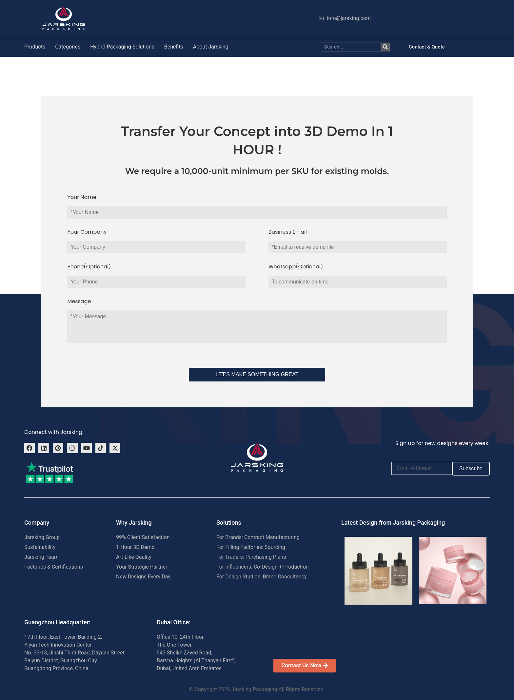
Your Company (87, 232)
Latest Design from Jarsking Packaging (393, 522)
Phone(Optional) (89, 266)
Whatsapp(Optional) (295, 266)
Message (79, 301)
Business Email (287, 232)
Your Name (81, 197)
